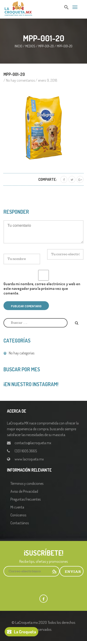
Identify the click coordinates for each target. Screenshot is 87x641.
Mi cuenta (17, 507)
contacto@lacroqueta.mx (33, 442)
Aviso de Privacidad (24, 491)
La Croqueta (25, 631)
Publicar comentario (26, 306)
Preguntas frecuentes (25, 499)
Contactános (19, 523)
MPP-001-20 (46, 46)
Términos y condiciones (26, 483)
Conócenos (18, 515)
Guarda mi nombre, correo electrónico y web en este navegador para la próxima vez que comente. (41, 288)
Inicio (18, 46)
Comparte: (47, 179)
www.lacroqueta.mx (29, 459)
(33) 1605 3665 (26, 451)
